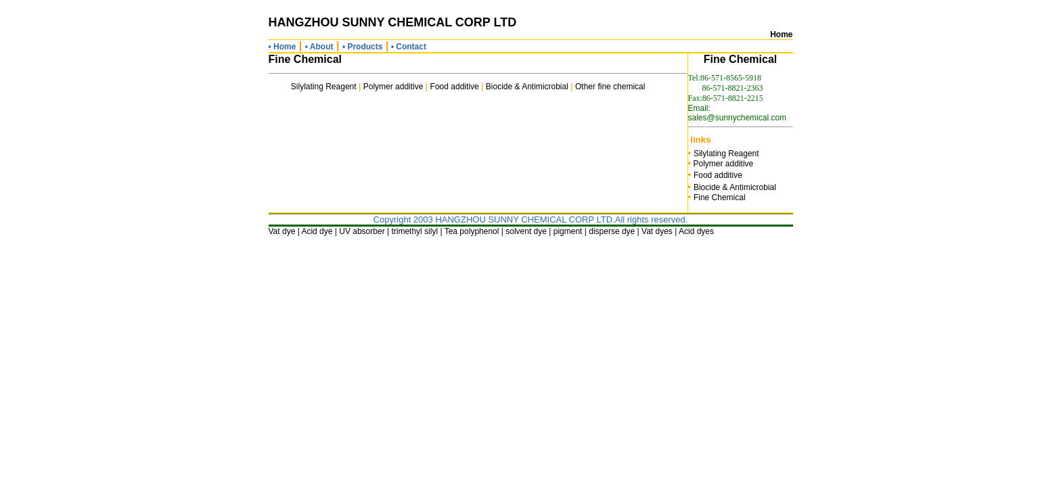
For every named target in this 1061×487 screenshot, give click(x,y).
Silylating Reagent (324, 86)
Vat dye (282, 231)
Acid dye (316, 231)
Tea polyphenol (472, 231)
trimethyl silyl (414, 231)
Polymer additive (393, 86)
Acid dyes (696, 231)
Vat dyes (657, 231)
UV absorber (361, 231)
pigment (568, 231)
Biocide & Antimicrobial (527, 86)
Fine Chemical (720, 197)
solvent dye (526, 231)
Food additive (454, 86)
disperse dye (612, 231)
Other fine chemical (610, 86)
